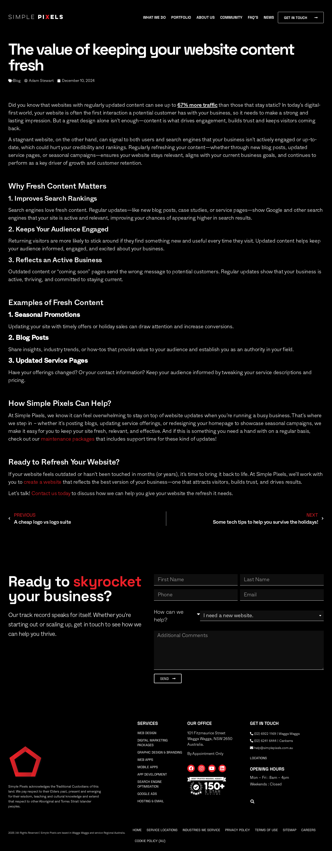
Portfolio (181, 17)
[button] (252, 802)
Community (231, 17)
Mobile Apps (147, 767)
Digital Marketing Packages (152, 742)
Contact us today (50, 493)
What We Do (154, 17)
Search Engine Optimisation (149, 784)
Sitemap (289, 830)
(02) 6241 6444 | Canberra (271, 741)
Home (137, 830)
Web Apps (145, 760)
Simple (36, 17)
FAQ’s (253, 17)
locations (258, 758)
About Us (206, 17)
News (269, 17)
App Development (152, 774)
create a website (42, 482)
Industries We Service (201, 830)
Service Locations (162, 830)
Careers (308, 830)
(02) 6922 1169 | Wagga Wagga (275, 734)
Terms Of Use (266, 830)
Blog (17, 81)
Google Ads (147, 794)
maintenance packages (68, 439)
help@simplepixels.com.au (271, 748)
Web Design (146, 733)
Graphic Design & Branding (159, 752)
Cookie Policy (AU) (150, 841)
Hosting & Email (150, 801)
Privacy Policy (237, 830)
